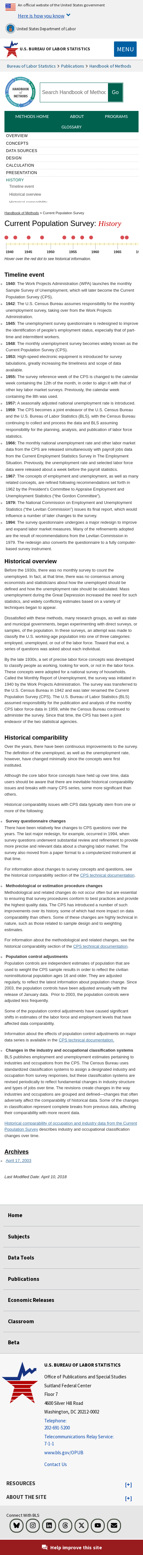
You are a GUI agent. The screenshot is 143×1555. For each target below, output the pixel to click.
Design (14, 158)
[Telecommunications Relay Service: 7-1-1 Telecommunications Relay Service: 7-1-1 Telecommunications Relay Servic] (85, 1440)
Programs (116, 116)
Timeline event (22, 186)
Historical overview (25, 194)
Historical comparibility (28, 202)
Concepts (17, 143)
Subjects (19, 1236)
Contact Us (55, 1464)
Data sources (21, 151)
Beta (13, 1342)
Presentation (21, 173)
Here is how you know (41, 15)
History (15, 180)
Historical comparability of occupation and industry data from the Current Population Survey (70, 1126)
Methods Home (32, 116)
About (77, 116)
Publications (72, 66)
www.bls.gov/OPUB (63, 1452)
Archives (16, 1152)
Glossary (71, 127)
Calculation (20, 165)
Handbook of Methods (110, 66)
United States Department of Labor (40, 28)
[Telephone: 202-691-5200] (85, 1424)
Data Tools (21, 1257)
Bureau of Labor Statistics (31, 66)
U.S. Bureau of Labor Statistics (55, 49)
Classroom (21, 1321)
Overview (17, 136)
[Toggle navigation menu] (125, 49)
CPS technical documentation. (86, 1040)
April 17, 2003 (18, 1160)
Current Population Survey (63, 213)
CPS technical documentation (107, 875)
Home (15, 1215)
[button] (128, 1484)
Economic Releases (31, 1299)
